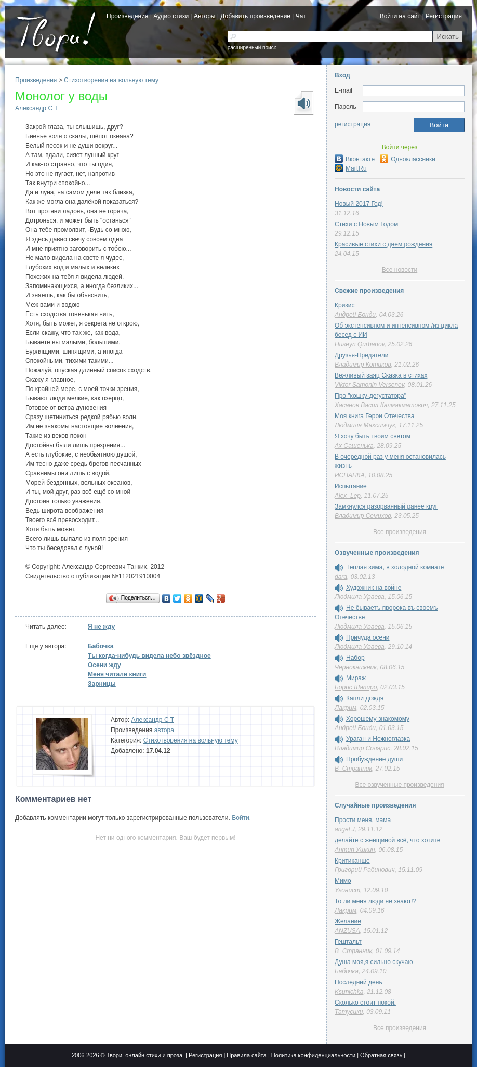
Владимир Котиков (363, 364)
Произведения (127, 16)
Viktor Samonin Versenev (369, 384)
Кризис (345, 305)
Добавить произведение (255, 16)
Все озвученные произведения (399, 784)
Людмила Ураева (360, 597)
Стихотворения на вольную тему (111, 80)
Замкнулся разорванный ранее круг (386, 506)
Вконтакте (355, 159)
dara (341, 576)
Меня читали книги (117, 674)
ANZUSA (347, 930)
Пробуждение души (374, 759)
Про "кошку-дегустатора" (370, 395)
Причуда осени (368, 637)
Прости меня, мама (363, 820)
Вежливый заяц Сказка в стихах (381, 375)
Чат (301, 16)
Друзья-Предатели (361, 355)
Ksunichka (349, 991)
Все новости (399, 270)
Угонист (347, 890)
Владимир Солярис (362, 748)
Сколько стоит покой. (365, 1002)
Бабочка (100, 646)
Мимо (343, 880)
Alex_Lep (348, 495)
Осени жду (104, 665)
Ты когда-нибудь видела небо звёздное (149, 655)
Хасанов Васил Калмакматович (381, 405)
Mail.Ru (351, 168)
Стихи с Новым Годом (366, 224)
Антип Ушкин (355, 849)
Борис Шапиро (356, 687)
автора (164, 730)
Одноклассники (407, 159)
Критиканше (352, 860)
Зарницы (102, 683)
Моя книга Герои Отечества (374, 416)
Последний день (358, 982)
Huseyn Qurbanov (360, 344)
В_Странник (353, 768)
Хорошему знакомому (377, 718)
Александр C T (36, 108)
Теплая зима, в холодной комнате (395, 567)
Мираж (356, 678)
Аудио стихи (171, 16)
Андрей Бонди (355, 314)
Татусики (349, 1012)
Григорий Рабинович (365, 870)
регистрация (352, 124)
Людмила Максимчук (365, 425)
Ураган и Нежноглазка (378, 739)
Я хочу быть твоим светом (372, 436)
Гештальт (348, 941)
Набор (355, 657)
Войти (240, 818)
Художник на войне (373, 587)
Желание (348, 921)
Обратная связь (381, 1055)
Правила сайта (247, 1055)
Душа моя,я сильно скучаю (374, 962)
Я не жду (101, 626)
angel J (345, 829)
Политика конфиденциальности (313, 1055)
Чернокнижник (356, 667)
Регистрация (444, 16)
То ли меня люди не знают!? (375, 901)
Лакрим (345, 707)
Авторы (204, 16)
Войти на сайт (400, 16)
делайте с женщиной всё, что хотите (387, 840)
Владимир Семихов (363, 515)
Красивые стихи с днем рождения (383, 244)
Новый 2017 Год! (359, 203)
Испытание (351, 486)
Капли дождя (364, 698)
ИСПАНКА (350, 475)
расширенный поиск (252, 47)
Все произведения (399, 532)
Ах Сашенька (354, 445)
